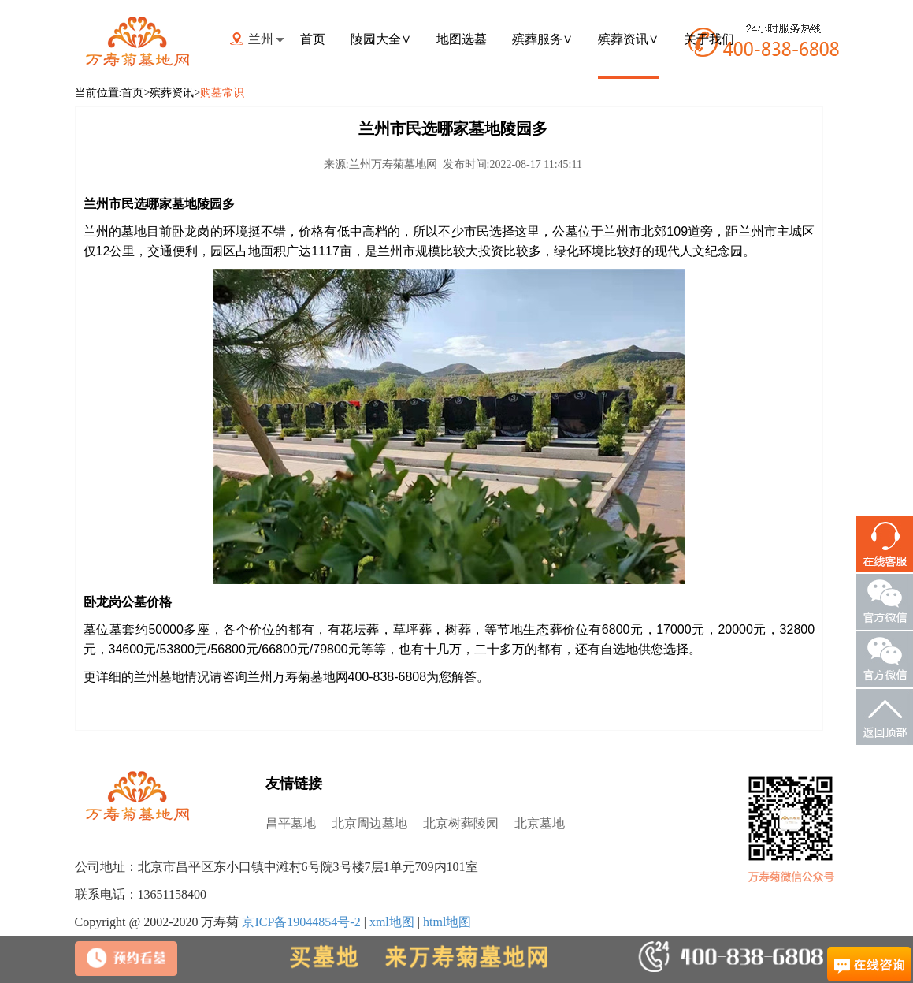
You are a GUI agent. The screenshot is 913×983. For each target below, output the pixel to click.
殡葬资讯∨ (628, 39)
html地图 (447, 922)
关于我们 (709, 39)
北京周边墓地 (369, 823)
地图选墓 (461, 39)
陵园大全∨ (381, 39)
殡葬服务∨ (542, 39)
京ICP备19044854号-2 (301, 922)
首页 (312, 39)
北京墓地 (539, 823)
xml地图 (391, 922)
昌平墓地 (290, 823)
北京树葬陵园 (461, 823)
